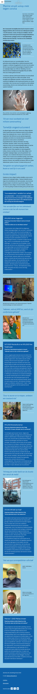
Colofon (5, 680)
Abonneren (6, 683)
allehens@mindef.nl (12, 676)
